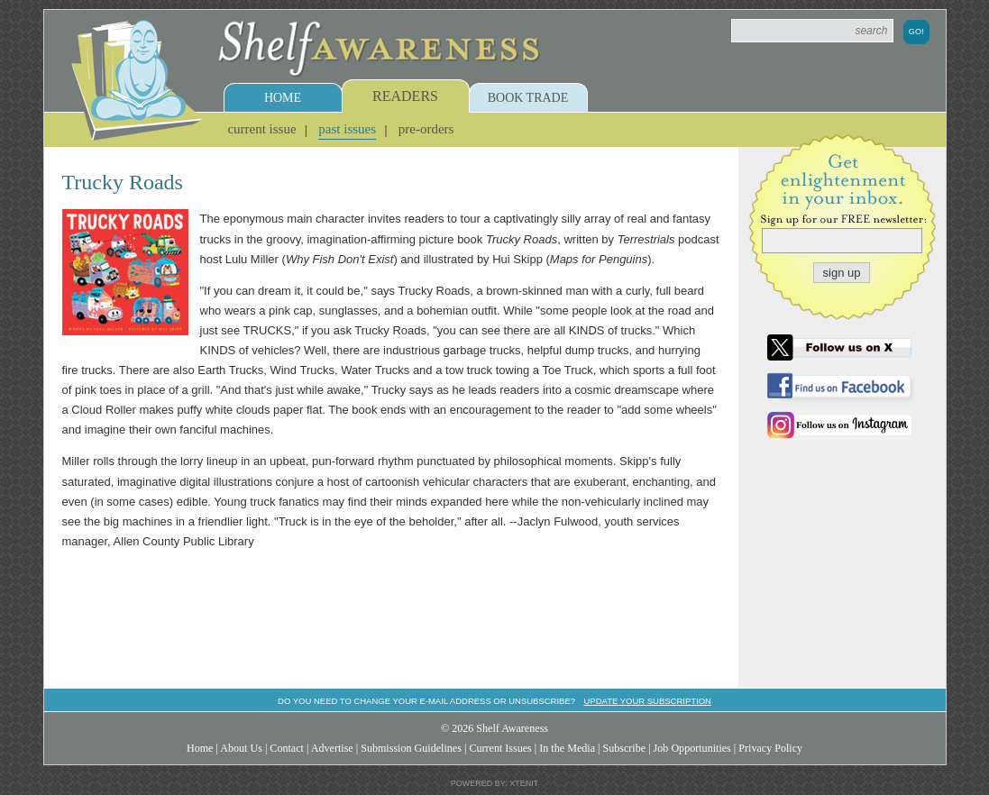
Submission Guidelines (411, 748)
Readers (405, 96)
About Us (241, 748)
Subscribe (624, 748)
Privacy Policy (770, 748)
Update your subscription (646, 701)
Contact (287, 748)
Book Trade (528, 98)
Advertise (332, 748)
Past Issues (347, 129)
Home (282, 98)
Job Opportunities (692, 748)
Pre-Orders (426, 129)
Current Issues (500, 748)
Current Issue (261, 129)
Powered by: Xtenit (495, 783)
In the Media (567, 748)
